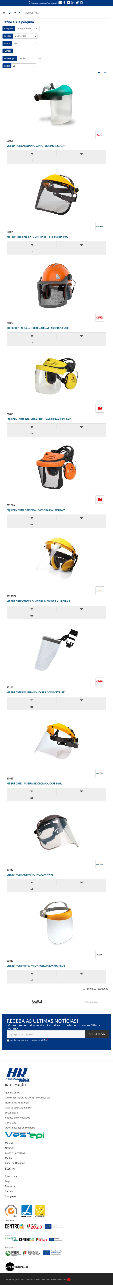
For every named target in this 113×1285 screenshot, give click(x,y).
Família (7, 36)
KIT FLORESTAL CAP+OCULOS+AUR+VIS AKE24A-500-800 (38, 328)
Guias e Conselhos (15, 1153)
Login (8, 1181)
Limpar (8, 50)
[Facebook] (63, 3)
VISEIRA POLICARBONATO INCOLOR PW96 (30, 875)
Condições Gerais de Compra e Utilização (27, 1097)
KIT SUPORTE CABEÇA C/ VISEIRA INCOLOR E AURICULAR (38, 601)
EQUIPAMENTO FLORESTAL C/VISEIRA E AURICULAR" (36, 510)
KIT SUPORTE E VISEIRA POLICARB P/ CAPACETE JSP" (36, 692)
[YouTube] (68, 3)
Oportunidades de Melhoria (20, 1128)
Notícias (9, 1148)
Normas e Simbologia (17, 1102)
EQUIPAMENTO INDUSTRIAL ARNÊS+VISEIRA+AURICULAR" (39, 419)
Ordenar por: (10, 58)
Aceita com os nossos (28, 1040)
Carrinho (9, 1191)
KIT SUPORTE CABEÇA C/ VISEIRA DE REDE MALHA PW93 (38, 237)
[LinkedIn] (72, 3)
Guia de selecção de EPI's (18, 1107)
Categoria (8, 28)
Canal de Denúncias (15, 1163)
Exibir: (7, 65)
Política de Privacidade (17, 1117)
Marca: (7, 43)
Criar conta (11, 1176)
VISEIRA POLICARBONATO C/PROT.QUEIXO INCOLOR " (36, 146)
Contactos (10, 1123)
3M (24, 43)
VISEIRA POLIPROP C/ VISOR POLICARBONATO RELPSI (36, 966)
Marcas (9, 1143)
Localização (11, 1112)
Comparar (10, 1196)
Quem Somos (12, 1092)
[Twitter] (77, 3)
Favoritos (10, 1186)
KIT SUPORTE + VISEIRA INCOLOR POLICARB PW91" (35, 783)
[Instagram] (81, 3)
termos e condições (38, 1040)
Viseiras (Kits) (25, 36)
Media (8, 1158)
